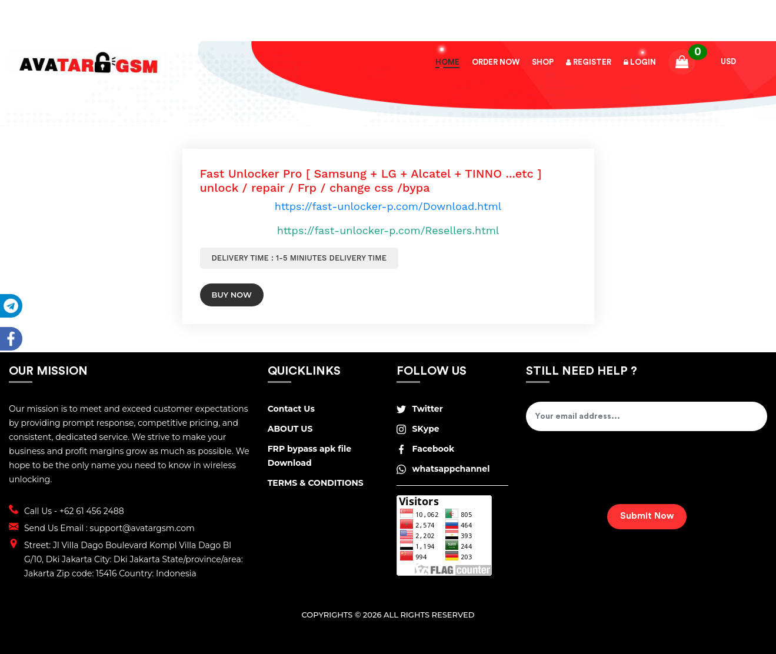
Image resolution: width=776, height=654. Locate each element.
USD (728, 61)
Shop (543, 62)
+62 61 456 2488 (91, 511)
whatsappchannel (443, 468)
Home (447, 62)
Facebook (425, 448)
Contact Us (291, 408)
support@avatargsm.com (142, 528)
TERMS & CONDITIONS (316, 483)
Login (640, 62)
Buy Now (232, 294)
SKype (418, 428)
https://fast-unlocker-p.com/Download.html (388, 206)
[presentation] (615, 472)
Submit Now (647, 516)
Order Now (495, 62)
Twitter (419, 408)
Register (588, 62)
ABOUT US (290, 428)
